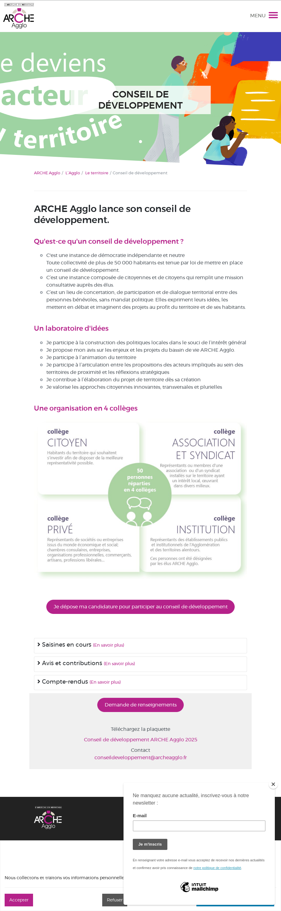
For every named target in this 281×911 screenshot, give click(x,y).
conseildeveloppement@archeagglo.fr (140, 757)
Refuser (115, 900)
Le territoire (96, 172)
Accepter (18, 900)
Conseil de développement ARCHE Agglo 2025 (140, 740)
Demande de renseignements (141, 705)
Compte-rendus (63, 681)
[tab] (140, 645)
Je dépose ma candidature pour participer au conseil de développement (141, 607)
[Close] (273, 784)
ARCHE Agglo (47, 172)
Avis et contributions (70, 663)
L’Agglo (72, 172)
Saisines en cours (65, 644)
